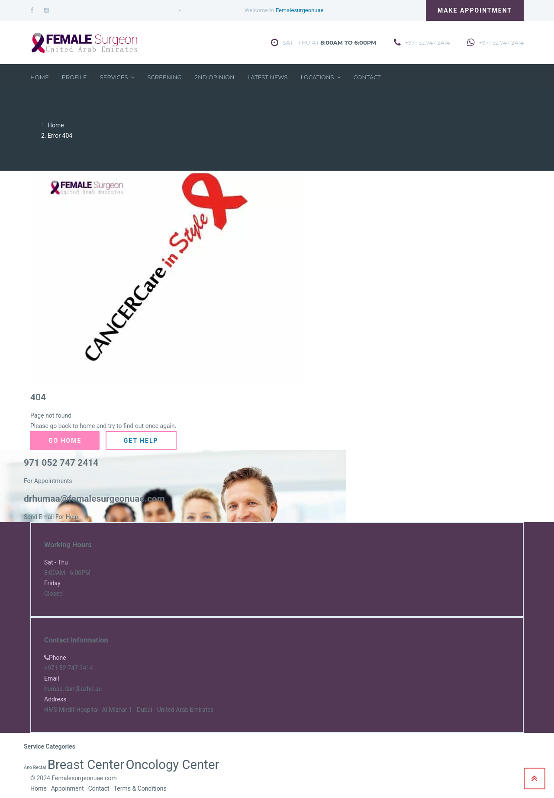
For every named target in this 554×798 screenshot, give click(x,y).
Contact (367, 77)
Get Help (141, 440)
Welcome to (284, 10)
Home (39, 77)
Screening (164, 77)
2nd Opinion (215, 77)
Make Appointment (475, 10)
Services (117, 77)
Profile (74, 77)
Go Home (64, 440)
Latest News (268, 77)
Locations (320, 77)
